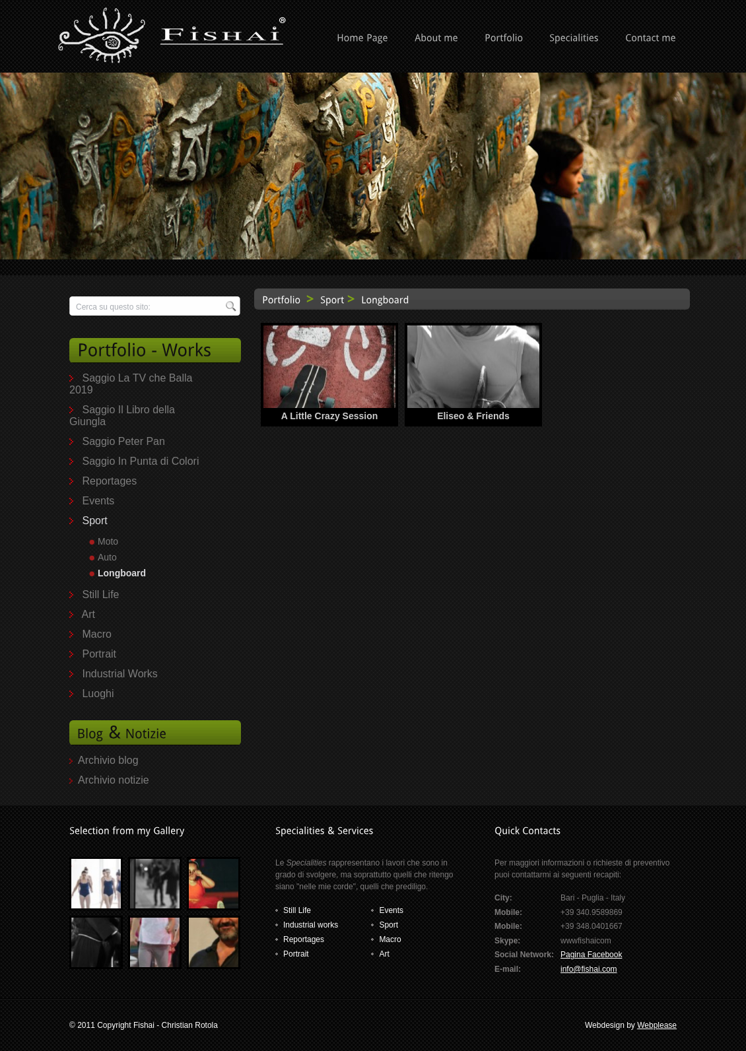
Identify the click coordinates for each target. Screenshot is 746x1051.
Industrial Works (119, 673)
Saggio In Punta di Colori (140, 461)
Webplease (657, 1025)
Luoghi (98, 693)
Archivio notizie (113, 780)
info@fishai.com (588, 969)
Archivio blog (108, 760)
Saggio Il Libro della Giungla (122, 415)
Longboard (122, 573)
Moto (108, 541)
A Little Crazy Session (329, 416)
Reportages (109, 481)
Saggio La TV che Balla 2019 (130, 383)
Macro (96, 634)
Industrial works (310, 925)
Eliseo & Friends (473, 416)
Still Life (100, 594)
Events (98, 500)
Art (88, 614)
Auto (107, 557)
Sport (94, 520)
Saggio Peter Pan (123, 441)
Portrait (99, 654)
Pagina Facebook (591, 954)
